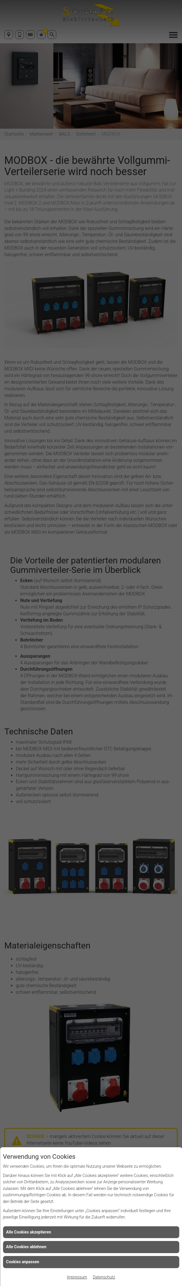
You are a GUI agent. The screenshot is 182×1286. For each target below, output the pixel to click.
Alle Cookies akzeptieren (28, 1232)
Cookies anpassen (22, 1261)
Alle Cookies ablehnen (26, 1246)
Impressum (77, 1277)
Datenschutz (104, 1277)
